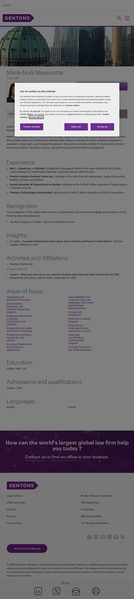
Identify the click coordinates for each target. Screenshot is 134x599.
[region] (67, 109)
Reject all (76, 127)
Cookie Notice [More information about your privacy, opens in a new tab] (36, 117)
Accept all (102, 127)
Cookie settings (32, 127)
